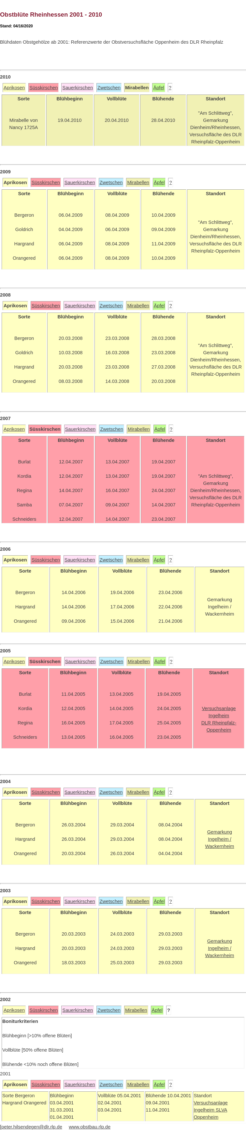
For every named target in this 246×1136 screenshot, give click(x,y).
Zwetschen (109, 87)
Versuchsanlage (210, 1102)
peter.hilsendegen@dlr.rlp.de (31, 1126)
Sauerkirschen (77, 87)
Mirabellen (138, 182)
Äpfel (158, 87)
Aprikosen (14, 87)
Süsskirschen (43, 87)
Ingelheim (205, 1110)
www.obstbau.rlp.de (89, 1126)
